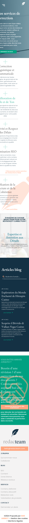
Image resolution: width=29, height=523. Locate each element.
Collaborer (5, 461)
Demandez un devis (9, 507)
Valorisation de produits (11, 498)
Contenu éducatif (8, 492)
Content (4, 474)
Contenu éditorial (8, 489)
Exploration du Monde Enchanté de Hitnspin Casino (14, 296)
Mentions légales (15, 521)
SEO (2, 470)
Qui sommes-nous (9, 458)
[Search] (15, 276)
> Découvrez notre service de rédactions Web (16, 174)
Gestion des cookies (19, 518)
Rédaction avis (7, 495)
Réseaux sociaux (8, 480)
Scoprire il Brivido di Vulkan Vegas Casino (13, 324)
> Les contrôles (11, 211)
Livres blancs (6, 477)
